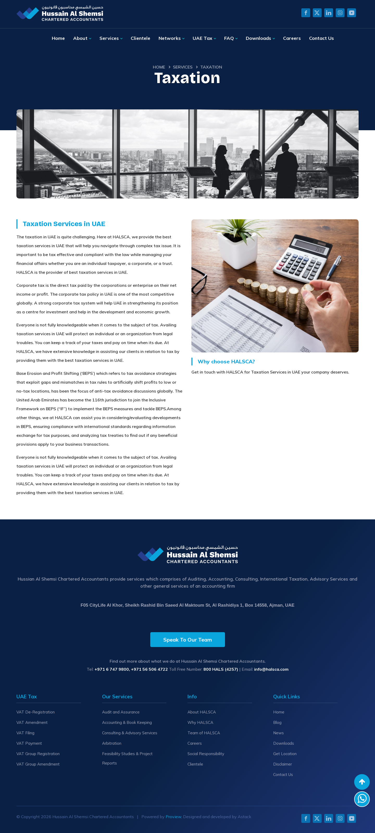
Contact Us (321, 38)
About (80, 38)
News (278, 732)
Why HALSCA (200, 722)
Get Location (285, 753)
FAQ (229, 38)
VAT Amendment (32, 722)
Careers (292, 38)
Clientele (140, 38)
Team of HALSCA (204, 732)
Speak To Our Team (187, 639)
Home (58, 38)
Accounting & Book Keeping (127, 722)
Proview (173, 816)
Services (109, 38)
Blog (277, 722)
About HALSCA (202, 712)
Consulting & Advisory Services (129, 732)
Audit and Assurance (121, 712)
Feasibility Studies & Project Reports (127, 758)
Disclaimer (282, 764)
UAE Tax (202, 38)
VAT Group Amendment (38, 764)
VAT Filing (25, 732)
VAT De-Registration (35, 712)
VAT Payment (29, 743)
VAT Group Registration (38, 753)
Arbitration (111, 743)
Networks (170, 38)
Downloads (258, 38)
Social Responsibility (206, 753)
